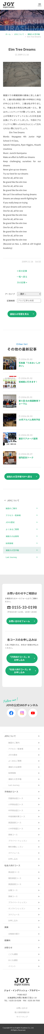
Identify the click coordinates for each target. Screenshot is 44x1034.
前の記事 (22, 270)
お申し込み (13, 858)
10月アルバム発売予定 (29, 419)
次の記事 (22, 282)
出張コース (13, 890)
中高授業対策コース (16, 816)
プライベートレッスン (17, 840)
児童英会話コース (15, 798)
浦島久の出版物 (12, 536)
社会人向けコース (12, 865)
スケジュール (13, 852)
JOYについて (19, 34)
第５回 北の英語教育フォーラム (29, 402)
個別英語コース (14, 878)
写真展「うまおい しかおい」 (29, 364)
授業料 (7, 940)
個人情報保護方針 (21, 1012)
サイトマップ (22, 1016)
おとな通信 (13, 960)
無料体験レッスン (15, 846)
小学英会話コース (15, 804)
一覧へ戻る (22, 276)
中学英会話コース (15, 810)
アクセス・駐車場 (13, 515)
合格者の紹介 (14, 933)
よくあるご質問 (12, 529)
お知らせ (8, 947)
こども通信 (13, 954)
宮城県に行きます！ (28, 381)
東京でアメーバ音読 (28, 438)
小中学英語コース (15, 828)
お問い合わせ (22, 1008)
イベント (12, 966)
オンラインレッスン (16, 908)
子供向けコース (11, 791)
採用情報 (9, 543)
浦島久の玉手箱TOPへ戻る (19, 476)
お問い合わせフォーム (19, 621)
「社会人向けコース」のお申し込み (19, 671)
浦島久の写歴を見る (19, 313)
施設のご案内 (11, 508)
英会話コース (13, 872)
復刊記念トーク (26, 457)
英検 (6, 927)
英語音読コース (14, 822)
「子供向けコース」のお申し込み (19, 658)
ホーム (8, 34)
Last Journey (11, 557)
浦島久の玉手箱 (33, 34)
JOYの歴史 (10, 522)
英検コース (13, 834)
